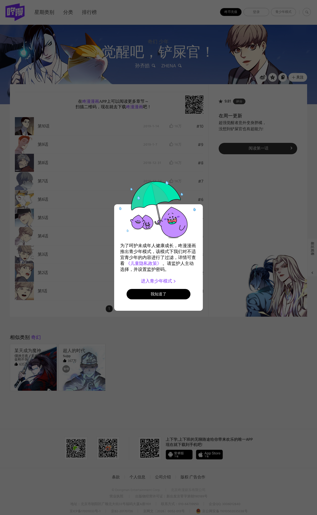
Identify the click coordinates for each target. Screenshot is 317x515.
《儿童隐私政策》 (143, 263)
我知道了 (158, 294)
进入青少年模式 (158, 281)
